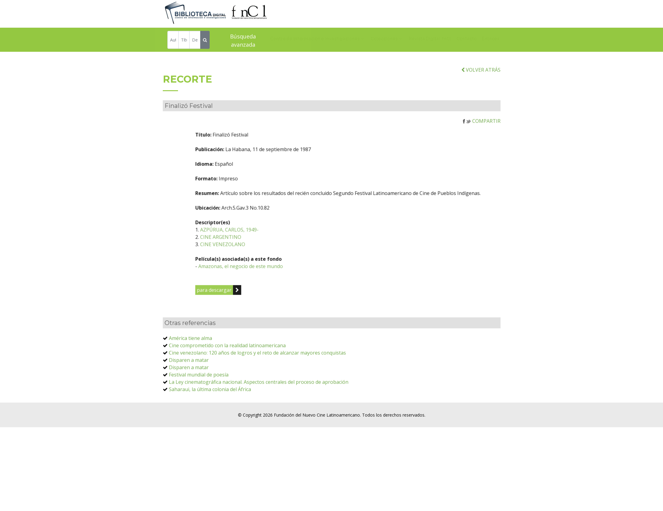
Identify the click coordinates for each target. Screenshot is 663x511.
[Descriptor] (195, 41)
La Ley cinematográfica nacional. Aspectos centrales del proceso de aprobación (258, 394)
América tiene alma (190, 350)
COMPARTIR (482, 133)
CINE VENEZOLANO (253, 256)
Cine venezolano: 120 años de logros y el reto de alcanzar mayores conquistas (257, 364)
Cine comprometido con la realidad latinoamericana (227, 357)
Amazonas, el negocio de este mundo (271, 278)
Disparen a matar (189, 372)
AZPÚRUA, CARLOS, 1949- (260, 241)
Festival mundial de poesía (199, 386)
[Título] (184, 41)
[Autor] (173, 41)
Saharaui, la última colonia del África (210, 401)
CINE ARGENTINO (251, 249)
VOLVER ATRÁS (481, 82)
